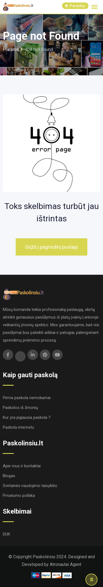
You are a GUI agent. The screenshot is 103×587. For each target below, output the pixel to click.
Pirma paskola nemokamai (27, 397)
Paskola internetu (18, 427)
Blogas (9, 475)
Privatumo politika (19, 495)
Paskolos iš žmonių (20, 407)
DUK (6, 534)
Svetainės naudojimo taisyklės (30, 485)
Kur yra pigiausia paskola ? (27, 417)
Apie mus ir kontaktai (22, 465)
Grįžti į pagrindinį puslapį (51, 247)
